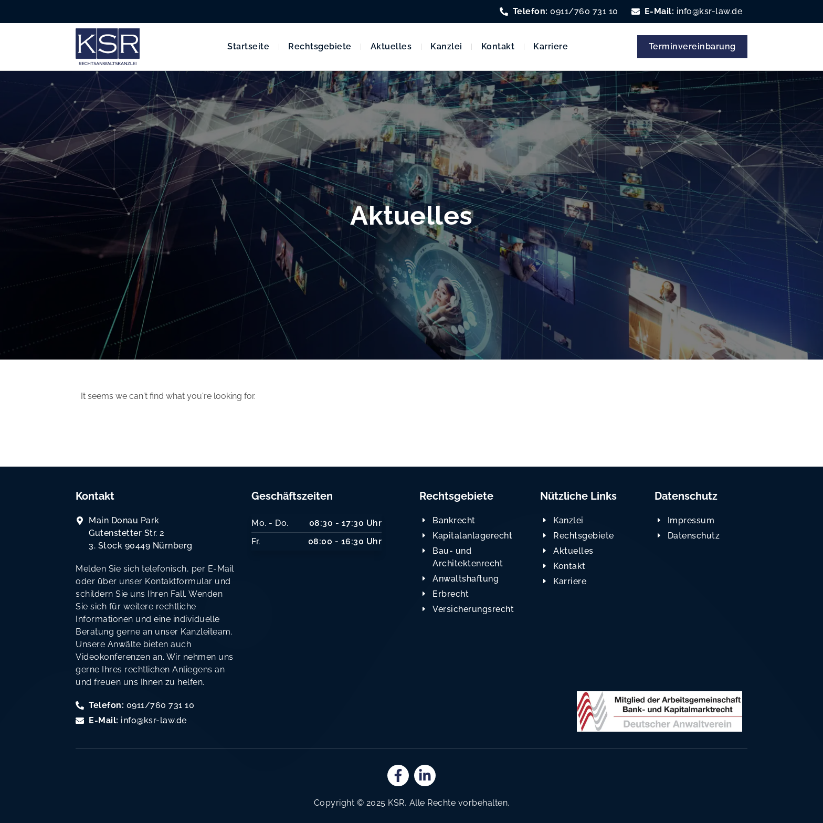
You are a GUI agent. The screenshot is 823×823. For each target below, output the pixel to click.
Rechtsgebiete (320, 46)
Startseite (248, 46)
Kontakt (498, 46)
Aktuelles (391, 46)
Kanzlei (446, 46)
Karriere (550, 46)
